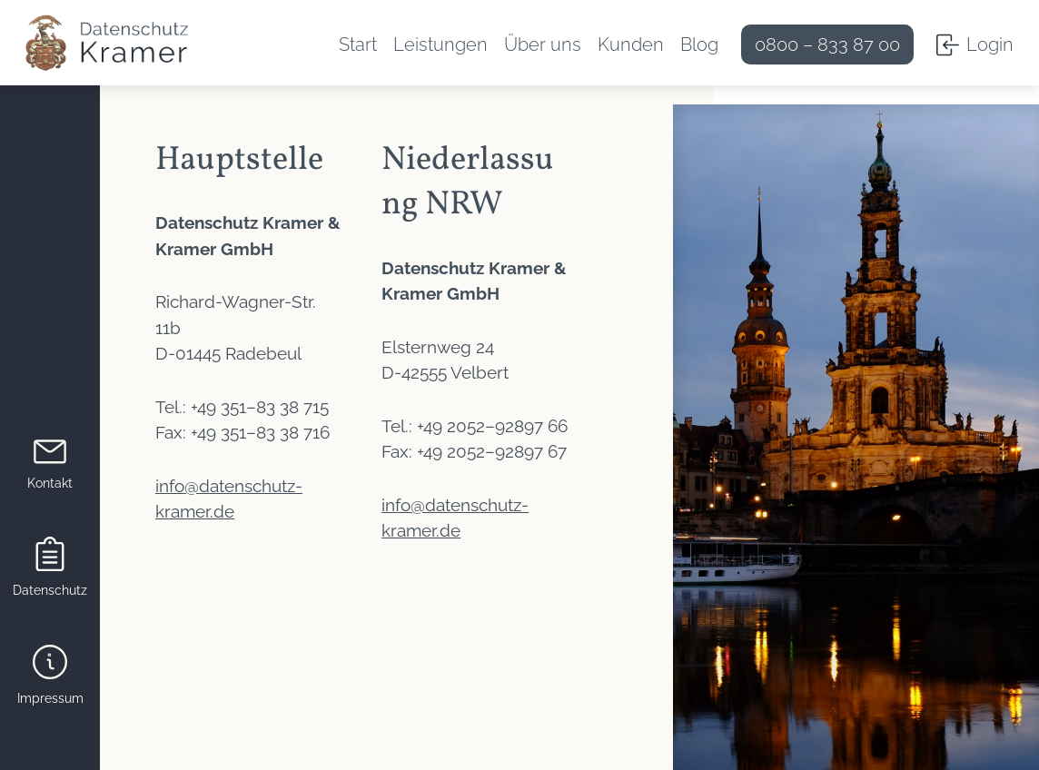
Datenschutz (50, 590)
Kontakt (50, 483)
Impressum (50, 698)
